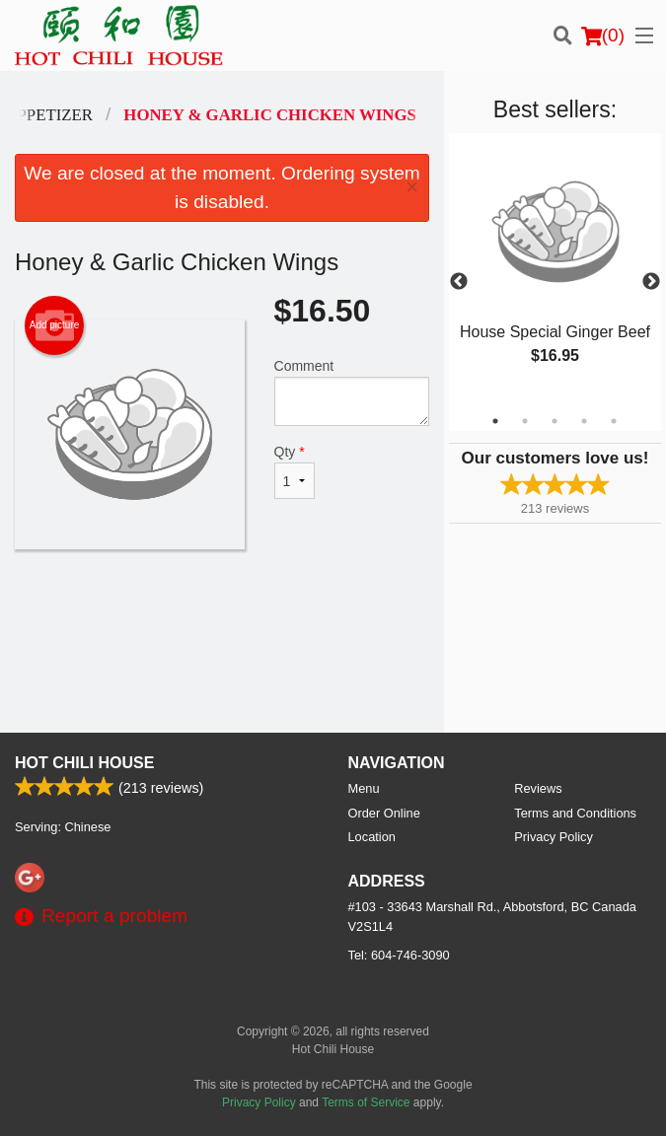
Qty (295, 471)
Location (372, 836)
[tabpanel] (555, 270)
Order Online (384, 813)
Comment (352, 392)
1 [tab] (495, 421)
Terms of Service (365, 1102)
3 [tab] (554, 421)
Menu (364, 788)
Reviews (537, 788)
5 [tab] (614, 421)
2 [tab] (525, 421)
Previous (459, 282)
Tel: (399, 955)
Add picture (55, 325)
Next (651, 282)
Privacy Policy (553, 836)
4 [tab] (584, 421)
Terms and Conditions (575, 813)
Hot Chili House (84, 762)
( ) (603, 35)
